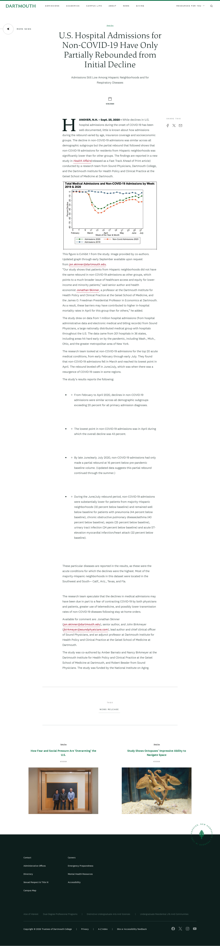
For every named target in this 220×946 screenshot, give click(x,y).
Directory (28, 874)
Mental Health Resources (80, 874)
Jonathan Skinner (88, 290)
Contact (27, 857)
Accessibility (74, 882)
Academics (73, 6)
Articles (110, 26)
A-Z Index (103, 929)
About (112, 6)
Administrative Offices (34, 865)
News (126, 6)
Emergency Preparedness (80, 865)
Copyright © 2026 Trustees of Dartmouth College (47, 929)
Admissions (52, 6)
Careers (71, 857)
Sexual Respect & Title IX (35, 882)
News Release (109, 709)
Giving (140, 6)
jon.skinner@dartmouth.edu (87, 264)
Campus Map (29, 890)
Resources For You (190, 6)
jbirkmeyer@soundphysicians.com (85, 629)
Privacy (85, 929)
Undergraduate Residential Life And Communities (164, 914)
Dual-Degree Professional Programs (60, 914)
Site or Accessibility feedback (132, 929)
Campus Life (94, 6)
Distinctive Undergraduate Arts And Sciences (109, 914)
